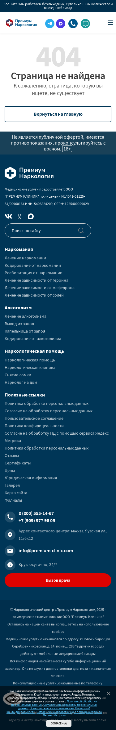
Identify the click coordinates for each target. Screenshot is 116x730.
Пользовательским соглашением (52, 708)
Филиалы (13, 500)
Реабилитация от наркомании (33, 272)
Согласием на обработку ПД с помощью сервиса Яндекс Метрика (69, 713)
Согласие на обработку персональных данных (48, 411)
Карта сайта (16, 492)
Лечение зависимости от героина (36, 280)
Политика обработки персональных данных (46, 403)
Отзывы (12, 455)
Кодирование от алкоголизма (33, 338)
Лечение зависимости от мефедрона (40, 287)
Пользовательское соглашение (34, 418)
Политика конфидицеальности (34, 425)
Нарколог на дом (21, 382)
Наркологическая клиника (30, 367)
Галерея (12, 485)
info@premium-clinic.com (46, 550)
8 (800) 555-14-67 (36, 513)
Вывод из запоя (19, 323)
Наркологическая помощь (30, 360)
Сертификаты (18, 463)
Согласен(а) (59, 723)
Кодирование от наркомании (33, 265)
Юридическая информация (31, 478)
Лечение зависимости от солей (34, 295)
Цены (10, 470)
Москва (77, 531)
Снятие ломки (18, 375)
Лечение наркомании (25, 258)
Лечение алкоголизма (25, 316)
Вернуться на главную (58, 114)
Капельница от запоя (25, 331)
